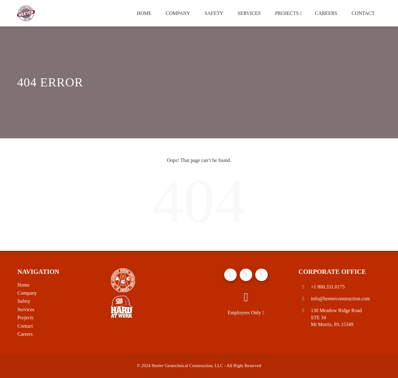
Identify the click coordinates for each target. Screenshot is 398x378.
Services (249, 13)
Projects (288, 13)
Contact (363, 13)
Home (144, 13)
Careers (326, 13)
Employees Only (246, 312)
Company (178, 13)
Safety (214, 13)
